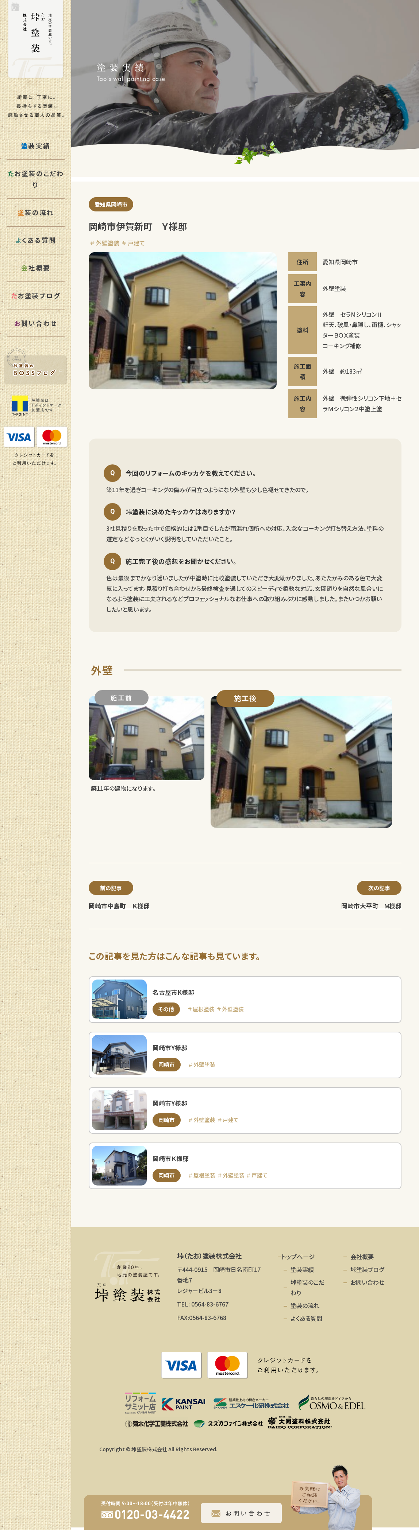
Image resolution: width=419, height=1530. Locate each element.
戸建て (136, 243)
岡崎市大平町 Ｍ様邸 (371, 907)
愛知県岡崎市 (112, 204)
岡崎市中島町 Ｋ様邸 (119, 907)
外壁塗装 (107, 243)
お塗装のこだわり (36, 179)
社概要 (35, 267)
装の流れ (36, 212)
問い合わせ (35, 323)
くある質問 (35, 240)
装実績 (35, 145)
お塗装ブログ (36, 295)
